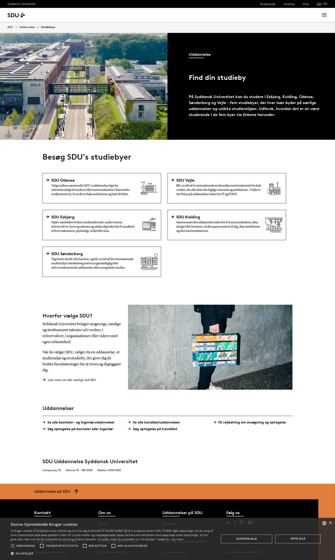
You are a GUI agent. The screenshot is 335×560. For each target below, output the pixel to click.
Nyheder (88, 15)
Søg (310, 15)
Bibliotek (133, 15)
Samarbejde (110, 15)
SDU (10, 27)
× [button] (330, 523)
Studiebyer (48, 27)
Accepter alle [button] (246, 539)
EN (326, 4)
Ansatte (289, 4)
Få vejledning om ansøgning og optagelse (251, 422)
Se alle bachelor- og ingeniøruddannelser (80, 422)
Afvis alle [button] (298, 538)
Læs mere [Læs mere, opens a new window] (177, 539)
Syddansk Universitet (21, 4)
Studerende (267, 4)
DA (319, 4)
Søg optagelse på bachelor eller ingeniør (79, 429)
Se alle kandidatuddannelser (155, 422)
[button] (12, 546)
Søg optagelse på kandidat (154, 429)
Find (306, 4)
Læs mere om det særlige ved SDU (72, 380)
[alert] (167, 539)
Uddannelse (45, 15)
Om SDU (152, 15)
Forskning (68, 15)
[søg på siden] (280, 15)
